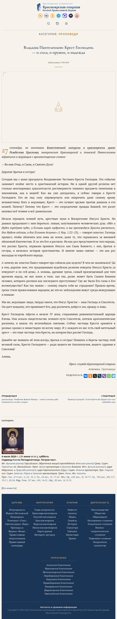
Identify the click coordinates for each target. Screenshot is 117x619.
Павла (27, 473)
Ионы (68, 473)
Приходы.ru (17, 528)
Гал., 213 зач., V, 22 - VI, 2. (22, 477)
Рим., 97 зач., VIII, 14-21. (35, 480)
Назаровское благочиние (58, 587)
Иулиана (10, 463)
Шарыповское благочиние (58, 591)
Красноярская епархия (44, 515)
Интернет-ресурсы (44, 537)
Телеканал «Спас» (17, 521)
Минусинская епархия (45, 530)
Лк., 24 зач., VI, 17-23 (48, 477)
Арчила (91, 466)
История (72, 528)
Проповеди (68, 34)
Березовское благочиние (58, 569)
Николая (37, 473)
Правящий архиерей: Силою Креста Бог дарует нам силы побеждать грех (87, 399)
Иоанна (80, 470)
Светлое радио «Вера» (17, 525)
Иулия (42, 466)
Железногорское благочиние (58, 573)
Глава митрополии (44, 512)
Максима (80, 463)
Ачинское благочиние (58, 566)
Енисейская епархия (44, 519)
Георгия (109, 470)
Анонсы (72, 517)
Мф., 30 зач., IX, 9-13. (60, 480)
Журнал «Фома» (17, 532)
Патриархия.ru (17, 510)
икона (20, 463)
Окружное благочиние (58, 580)
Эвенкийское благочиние (59, 594)
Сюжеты (72, 524)
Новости (72, 513)
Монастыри (72, 539)
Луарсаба (21, 470)
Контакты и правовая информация (58, 607)
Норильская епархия (44, 526)
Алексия (18, 473)
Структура (72, 531)
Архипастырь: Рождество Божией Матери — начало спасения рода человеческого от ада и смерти (30, 399)
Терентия (7, 466)
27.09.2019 (64, 62)
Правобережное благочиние (58, 584)
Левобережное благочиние (58, 576)
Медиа (72, 521)
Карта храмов (44, 533)
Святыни (72, 535)
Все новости (9, 488)
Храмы (72, 542)
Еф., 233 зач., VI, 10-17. (79, 477)
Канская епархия (44, 522)
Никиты (81, 473)
